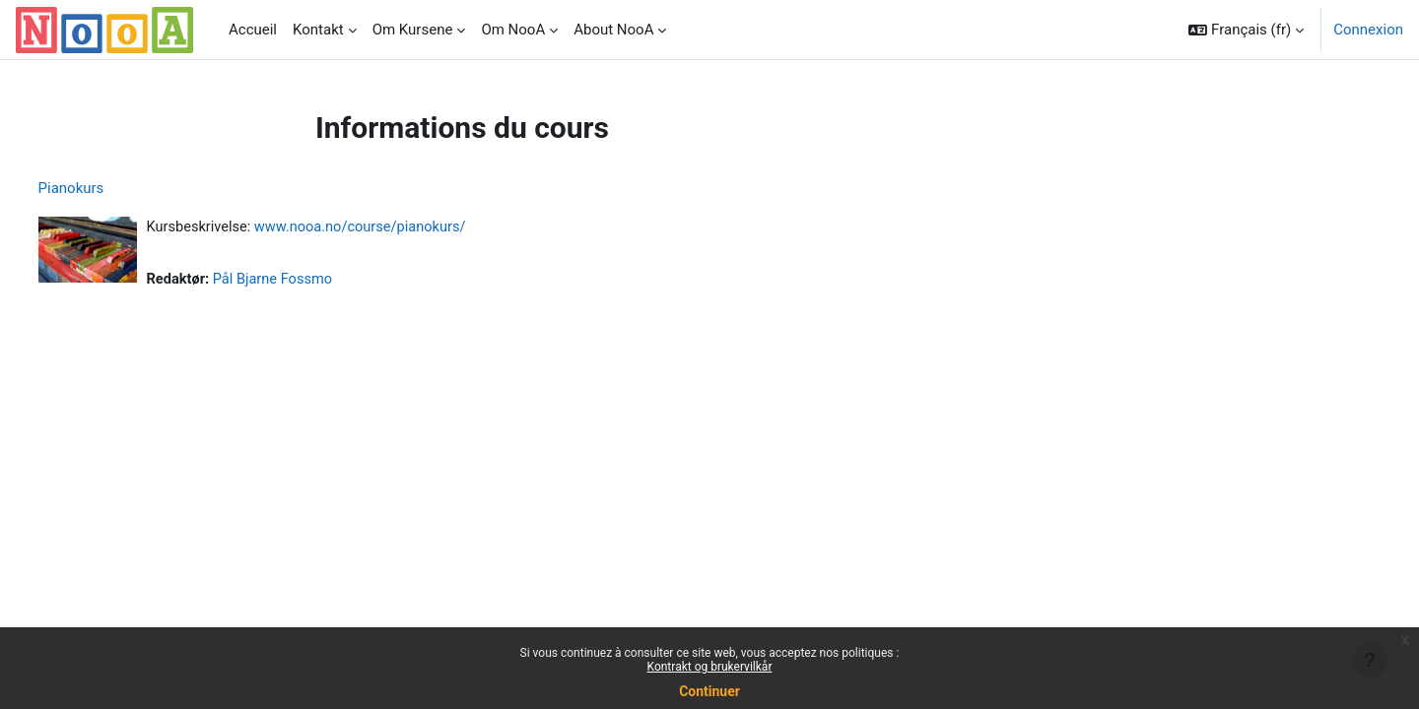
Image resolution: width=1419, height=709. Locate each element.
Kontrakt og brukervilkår (710, 667)
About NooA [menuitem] (613, 29)
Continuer (709, 691)
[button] (1246, 29)
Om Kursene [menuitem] (412, 29)
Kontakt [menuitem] (318, 29)
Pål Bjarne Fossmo (312, 281)
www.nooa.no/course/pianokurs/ (403, 227)
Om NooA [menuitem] (513, 29)
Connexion (1368, 29)
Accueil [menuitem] (253, 29)
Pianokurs (108, 188)
